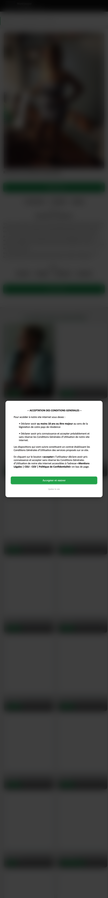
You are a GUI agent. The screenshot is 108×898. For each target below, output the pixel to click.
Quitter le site (54, 489)
